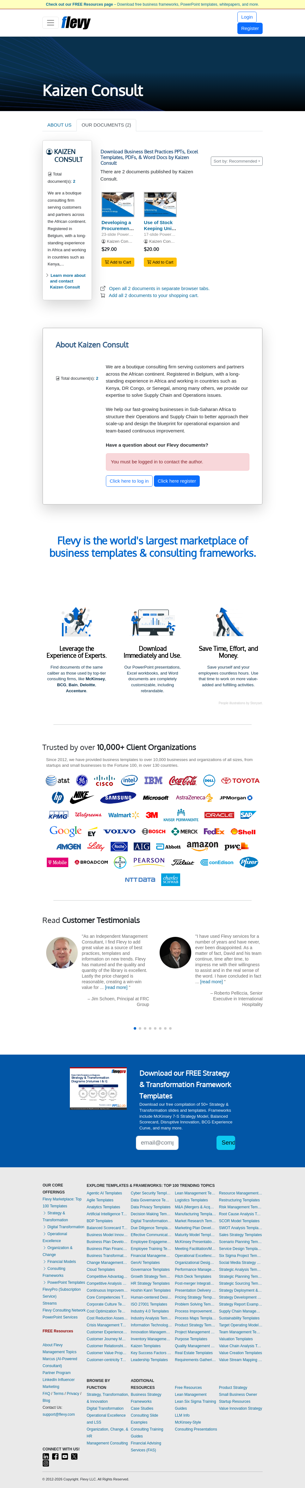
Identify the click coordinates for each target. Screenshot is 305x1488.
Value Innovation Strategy (240, 1408)
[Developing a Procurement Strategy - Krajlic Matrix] (117, 204)
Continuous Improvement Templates (107, 1290)
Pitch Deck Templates (193, 1276)
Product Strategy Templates (195, 1325)
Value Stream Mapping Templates (241, 1360)
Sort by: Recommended (235, 161)
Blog (46, 1400)
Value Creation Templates (240, 1353)
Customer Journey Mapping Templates (107, 1339)
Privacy (73, 1393)
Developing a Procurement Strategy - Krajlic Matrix (116, 231)
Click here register (177, 481)
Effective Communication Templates (151, 1235)
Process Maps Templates (195, 1318)
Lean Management (190, 1394)
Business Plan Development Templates (107, 1242)
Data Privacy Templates (151, 1207)
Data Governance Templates (151, 1200)
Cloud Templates (101, 1269)
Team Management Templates (241, 1332)
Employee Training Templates (151, 1249)
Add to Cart (118, 262)
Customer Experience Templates (107, 1332)
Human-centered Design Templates (151, 1297)
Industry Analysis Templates (151, 1318)
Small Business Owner (238, 1394)
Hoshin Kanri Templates (151, 1290)
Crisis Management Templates (107, 1325)
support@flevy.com (59, 1414)
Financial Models (59, 1261)
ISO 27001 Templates (149, 1304)
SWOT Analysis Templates (241, 1228)
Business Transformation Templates (107, 1255)
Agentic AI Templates (104, 1193)
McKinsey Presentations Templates (195, 1242)
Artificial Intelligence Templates (107, 1214)
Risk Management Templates (241, 1207)
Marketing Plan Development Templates (195, 1228)
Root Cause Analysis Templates (241, 1214)
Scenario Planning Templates (241, 1242)
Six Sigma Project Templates (241, 1255)
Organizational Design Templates (195, 1262)
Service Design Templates (241, 1249)
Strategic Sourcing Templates (241, 1283)
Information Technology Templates (151, 1325)
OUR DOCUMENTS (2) (106, 125)
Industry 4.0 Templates (150, 1311)
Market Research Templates (195, 1221)
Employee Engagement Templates (151, 1242)
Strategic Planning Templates (241, 1276)
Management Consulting (107, 1443)
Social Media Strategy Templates (241, 1262)
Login (247, 17)
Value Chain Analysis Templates (241, 1346)
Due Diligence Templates (151, 1228)
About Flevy (53, 1345)
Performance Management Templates (195, 1269)
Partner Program (57, 1373)
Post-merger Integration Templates (195, 1283)
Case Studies (142, 1408)
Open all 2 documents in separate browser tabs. (159, 288)
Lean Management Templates (195, 1193)
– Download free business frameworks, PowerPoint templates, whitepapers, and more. (152, 4)
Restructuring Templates (239, 1200)
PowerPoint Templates (64, 1282)
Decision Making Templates (151, 1214)
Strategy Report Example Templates (241, 1304)
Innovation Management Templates (151, 1332)
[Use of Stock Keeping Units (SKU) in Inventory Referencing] (160, 204)
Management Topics (59, 1352)
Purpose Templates (191, 1339)
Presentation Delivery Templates (195, 1290)
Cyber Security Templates (151, 1193)
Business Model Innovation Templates (107, 1235)
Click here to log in (129, 481)
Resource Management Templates (241, 1193)
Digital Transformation (63, 1227)
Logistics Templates (191, 1200)
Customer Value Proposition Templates (107, 1353)
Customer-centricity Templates (107, 1360)
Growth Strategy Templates (151, 1276)
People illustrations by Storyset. (241, 703)
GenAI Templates (145, 1262)
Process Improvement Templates (195, 1311)
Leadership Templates (149, 1360)
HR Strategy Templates (150, 1283)
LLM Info (182, 1415)
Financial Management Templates (151, 1255)
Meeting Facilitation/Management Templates (195, 1249)
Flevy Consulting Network (64, 1310)
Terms (58, 1393)
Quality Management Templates (195, 1346)
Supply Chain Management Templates (241, 1311)
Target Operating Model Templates (241, 1325)
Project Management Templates (195, 1332)
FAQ (46, 1393)
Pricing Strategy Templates (195, 1297)
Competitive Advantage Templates (107, 1276)
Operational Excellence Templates (195, 1255)
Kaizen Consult (121, 241)
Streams (50, 1303)
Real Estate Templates (194, 1353)
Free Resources (188, 1387)
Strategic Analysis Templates (241, 1269)
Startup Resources (234, 1401)
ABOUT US (59, 125)
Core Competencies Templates (107, 1297)
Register (250, 28)
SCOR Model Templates (239, 1221)
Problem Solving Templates (195, 1304)
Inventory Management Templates (151, 1339)
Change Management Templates (107, 1262)
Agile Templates (100, 1200)
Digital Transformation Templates (151, 1221)
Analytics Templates (103, 1207)
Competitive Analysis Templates (107, 1283)
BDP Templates (100, 1221)
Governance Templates (150, 1269)
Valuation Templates (236, 1339)
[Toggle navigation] (50, 23)
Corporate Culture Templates (107, 1304)
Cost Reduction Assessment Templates (107, 1318)
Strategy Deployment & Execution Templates (241, 1290)
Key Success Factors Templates (151, 1353)
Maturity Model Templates (195, 1235)
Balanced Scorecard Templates (107, 1228)
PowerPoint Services (60, 1317)
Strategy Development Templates (241, 1297)
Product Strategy (233, 1387)
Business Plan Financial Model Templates (107, 1249)
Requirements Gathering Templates (195, 1360)
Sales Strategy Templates (240, 1235)
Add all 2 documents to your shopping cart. (153, 295)
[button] (135, 1028)
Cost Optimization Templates (107, 1311)
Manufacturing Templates (195, 1214)
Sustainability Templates (239, 1318)
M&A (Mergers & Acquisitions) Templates (195, 1207)
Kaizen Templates (146, 1346)
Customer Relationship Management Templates (107, 1346)
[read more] (116, 987)
